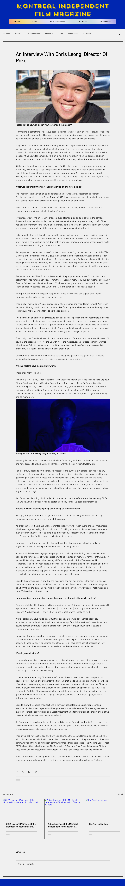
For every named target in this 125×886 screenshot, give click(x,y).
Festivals (87, 34)
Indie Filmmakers (32, 34)
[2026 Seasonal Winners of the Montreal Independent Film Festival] (21, 809)
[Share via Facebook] (17, 772)
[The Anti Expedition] (104, 809)
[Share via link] (35, 772)
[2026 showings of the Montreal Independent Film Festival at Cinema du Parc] (63, 809)
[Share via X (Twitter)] (23, 772)
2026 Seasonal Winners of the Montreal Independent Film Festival (21, 825)
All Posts (6, 34)
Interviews (49, 34)
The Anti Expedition (98, 824)
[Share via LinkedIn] (29, 772)
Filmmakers (73, 34)
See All (120, 794)
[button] (119, 34)
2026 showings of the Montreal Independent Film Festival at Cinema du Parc (63, 825)
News (17, 34)
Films (61, 34)
